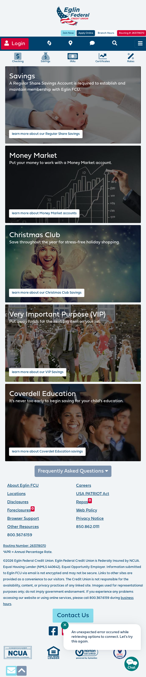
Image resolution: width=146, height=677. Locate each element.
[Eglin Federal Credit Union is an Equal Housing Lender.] (53, 653)
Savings (45, 57)
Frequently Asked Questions (73, 471)
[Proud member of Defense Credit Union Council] (120, 653)
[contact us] (92, 44)
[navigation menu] (140, 43)
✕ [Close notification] (65, 625)
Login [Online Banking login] (14, 43)
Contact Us (73, 616)
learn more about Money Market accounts (44, 213)
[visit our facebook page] (53, 631)
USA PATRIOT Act (92, 494)
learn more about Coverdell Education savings (47, 451)
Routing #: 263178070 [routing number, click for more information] (131, 33)
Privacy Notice (90, 519)
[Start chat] (131, 664)
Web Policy (86, 510)
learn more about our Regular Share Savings (46, 134)
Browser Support (23, 519)
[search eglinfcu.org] (114, 44)
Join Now (68, 33)
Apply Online (85, 33)
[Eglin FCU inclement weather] (49, 44)
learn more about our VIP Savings (37, 372)
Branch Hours (106, 33)
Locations (16, 494)
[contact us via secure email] (11, 671)
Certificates (102, 57)
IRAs (73, 57)
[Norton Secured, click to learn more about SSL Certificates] (86, 653)
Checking (17, 57)
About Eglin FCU (23, 486)
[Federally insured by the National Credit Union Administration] (18, 653)
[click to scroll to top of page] (22, 671)
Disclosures (17, 502)
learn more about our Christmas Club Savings (47, 292)
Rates (130, 57)
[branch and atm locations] (70, 44)
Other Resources (23, 527)
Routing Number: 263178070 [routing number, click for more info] (24, 546)
